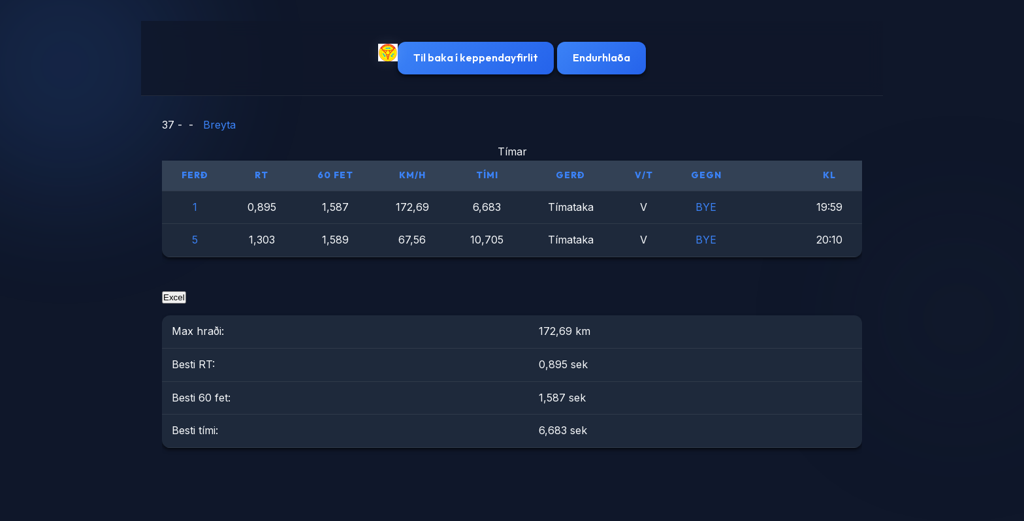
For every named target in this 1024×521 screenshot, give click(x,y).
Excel (174, 297)
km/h (412, 175)
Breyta (219, 124)
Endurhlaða (601, 57)
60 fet (335, 175)
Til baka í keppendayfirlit (475, 57)
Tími (487, 175)
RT (261, 175)
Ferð (195, 175)
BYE (706, 206)
